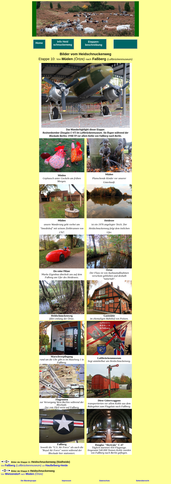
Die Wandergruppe (28, 481)
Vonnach (22, 474)
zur (34, 466)
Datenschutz (104, 481)
